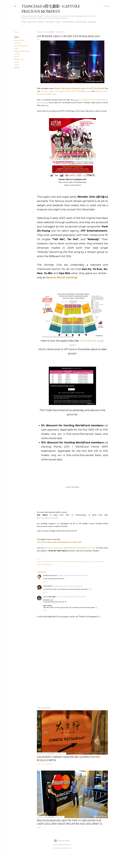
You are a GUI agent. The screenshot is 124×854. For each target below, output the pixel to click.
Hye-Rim (17, 43)
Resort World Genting (22, 51)
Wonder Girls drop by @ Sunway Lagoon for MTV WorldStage (79, 88)
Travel (58, 22)
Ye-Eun (16, 62)
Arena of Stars (19, 40)
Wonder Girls (18, 59)
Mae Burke (67, 844)
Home (24, 22)
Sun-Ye (16, 57)
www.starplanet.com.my (47, 518)
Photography (68, 22)
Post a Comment (47, 764)
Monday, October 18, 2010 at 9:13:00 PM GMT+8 (67, 586)
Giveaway (92, 22)
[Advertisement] (72, 687)
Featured (50, 22)
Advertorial (81, 22)
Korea (16, 48)
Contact (40, 22)
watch (75, 100)
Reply (45, 582)
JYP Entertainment (21, 46)
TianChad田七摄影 (49, 597)
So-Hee (17, 54)
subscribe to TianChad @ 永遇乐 (56, 548)
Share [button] (16, 32)
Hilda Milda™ (48, 586)
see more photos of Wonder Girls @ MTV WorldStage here (66, 91)
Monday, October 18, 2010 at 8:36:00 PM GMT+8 (73, 575)
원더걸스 (17, 67)
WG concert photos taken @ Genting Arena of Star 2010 (59, 542)
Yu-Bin (16, 65)
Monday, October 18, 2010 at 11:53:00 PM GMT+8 (71, 597)
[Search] (107, 6)
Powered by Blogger (62, 840)
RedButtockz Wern (50, 575)
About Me (32, 22)
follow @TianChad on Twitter (84, 548)
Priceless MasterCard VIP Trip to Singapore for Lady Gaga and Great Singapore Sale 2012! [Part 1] (69, 822)
